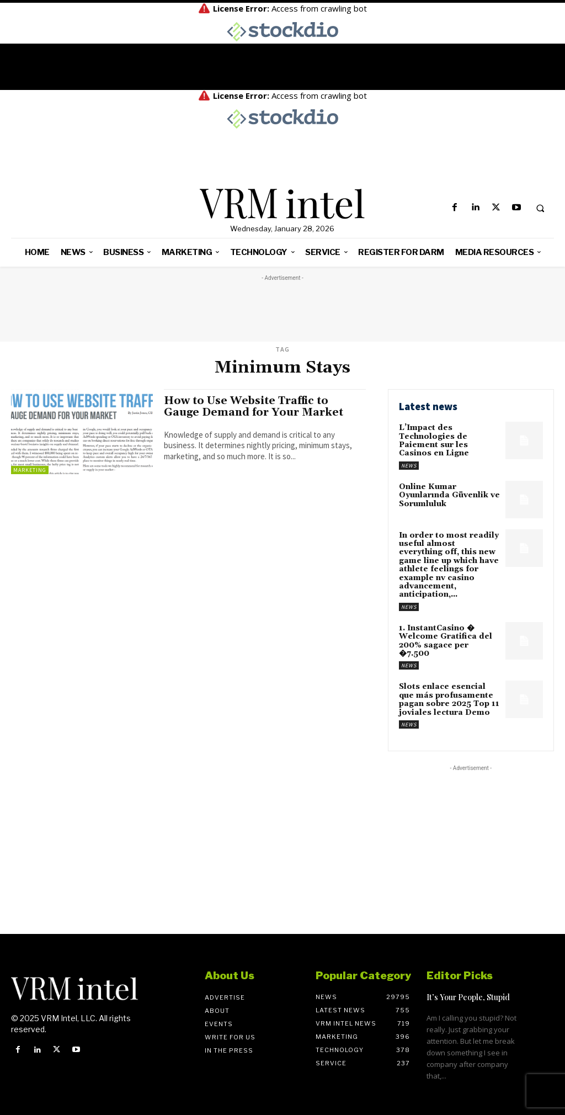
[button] (540, 208)
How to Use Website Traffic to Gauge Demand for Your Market (253, 406)
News (409, 465)
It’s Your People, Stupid (468, 997)
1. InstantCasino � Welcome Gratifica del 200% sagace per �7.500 (445, 641)
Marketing (29, 470)
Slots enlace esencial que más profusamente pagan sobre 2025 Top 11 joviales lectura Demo (449, 699)
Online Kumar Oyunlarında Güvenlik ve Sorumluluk (449, 495)
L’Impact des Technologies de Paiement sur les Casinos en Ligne (434, 440)
